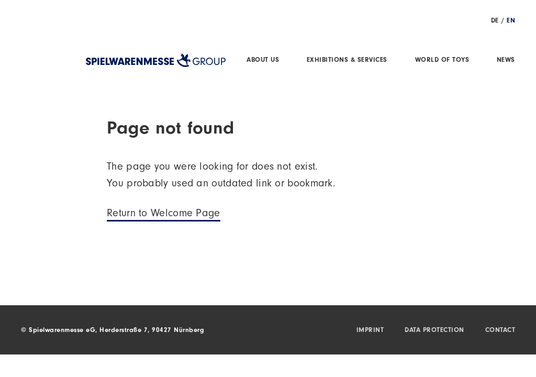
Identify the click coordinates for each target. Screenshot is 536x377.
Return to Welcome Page (163, 214)
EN (511, 21)
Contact (500, 330)
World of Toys (442, 60)
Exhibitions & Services (347, 60)
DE (495, 21)
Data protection (434, 330)
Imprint (370, 330)
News (506, 60)
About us (263, 60)
